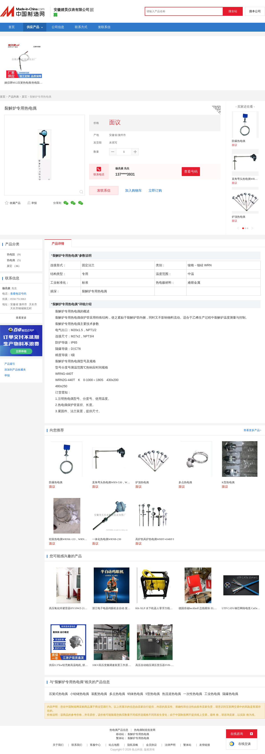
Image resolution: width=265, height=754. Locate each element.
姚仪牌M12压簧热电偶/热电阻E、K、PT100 (30, 82)
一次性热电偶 (192, 694)
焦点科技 (137, 749)
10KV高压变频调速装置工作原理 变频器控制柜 (119, 665)
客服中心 (95, 744)
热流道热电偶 (171, 694)
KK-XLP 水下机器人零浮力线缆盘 (155, 608)
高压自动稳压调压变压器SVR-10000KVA (159, 665)
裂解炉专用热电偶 (138, 734)
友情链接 (204, 744)
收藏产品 (12, 203)
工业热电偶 (212, 694)
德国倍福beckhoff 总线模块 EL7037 (199, 608)
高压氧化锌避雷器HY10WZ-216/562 (70, 608)
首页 (2, 96)
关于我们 (58, 744)
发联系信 (103, 190)
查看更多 (21, 317)
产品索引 (9, 363)
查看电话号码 (18, 293)
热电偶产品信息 (119, 729)
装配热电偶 (99, 694)
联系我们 (76, 744)
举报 (32, 203)
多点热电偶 (117, 694)
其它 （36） (14, 266)
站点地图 (114, 744)
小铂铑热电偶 (79, 694)
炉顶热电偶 (238, 216)
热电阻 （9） (14, 254)
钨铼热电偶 (135, 694)
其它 (24, 96)
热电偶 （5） (14, 260)
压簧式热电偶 (58, 694)
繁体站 (187, 744)
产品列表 (13, 96)
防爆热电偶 (238, 141)
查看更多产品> (252, 430)
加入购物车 (133, 190)
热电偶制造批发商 (144, 729)
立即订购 (155, 190)
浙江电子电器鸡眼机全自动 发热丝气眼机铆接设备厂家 (124, 608)
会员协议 (151, 744)
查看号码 (191, 171)
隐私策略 (132, 744)
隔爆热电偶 (230, 694)
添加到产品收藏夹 (15, 369)
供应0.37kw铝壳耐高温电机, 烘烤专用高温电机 (76, 665)
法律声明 (170, 744)
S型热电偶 (152, 694)
